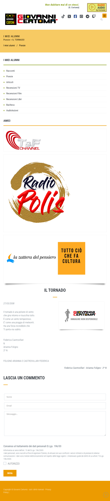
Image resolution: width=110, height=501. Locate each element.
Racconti (10, 70)
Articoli (9, 82)
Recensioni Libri (14, 99)
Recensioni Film (14, 93)
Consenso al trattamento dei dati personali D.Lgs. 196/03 (32, 446)
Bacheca (10, 104)
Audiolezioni (12, 110)
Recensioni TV (13, 87)
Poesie (22, 45)
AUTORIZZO (11, 463)
